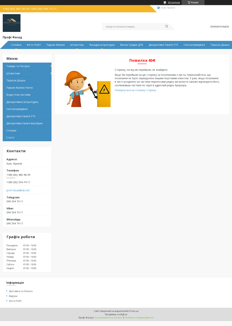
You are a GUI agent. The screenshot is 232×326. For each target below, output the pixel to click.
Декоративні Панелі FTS (163, 45)
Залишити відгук (219, 26)
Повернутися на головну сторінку (135, 90)
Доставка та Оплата (21, 291)
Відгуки (13, 296)
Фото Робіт (34, 45)
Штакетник (77, 45)
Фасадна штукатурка (102, 45)
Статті (10, 137)
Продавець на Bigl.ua (116, 314)
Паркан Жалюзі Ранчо (19, 87)
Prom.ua (134, 311)
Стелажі (11, 130)
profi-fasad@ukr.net (18, 190)
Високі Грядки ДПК (131, 45)
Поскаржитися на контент (109, 317)
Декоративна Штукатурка (22, 102)
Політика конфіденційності (139, 317)
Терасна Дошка (219, 45)
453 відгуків (174, 2)
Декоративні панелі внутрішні (24, 123)
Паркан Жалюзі (55, 45)
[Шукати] (166, 26)
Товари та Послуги (18, 66)
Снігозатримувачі (194, 45)
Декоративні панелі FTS (20, 116)
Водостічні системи (18, 94)
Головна (16, 45)
